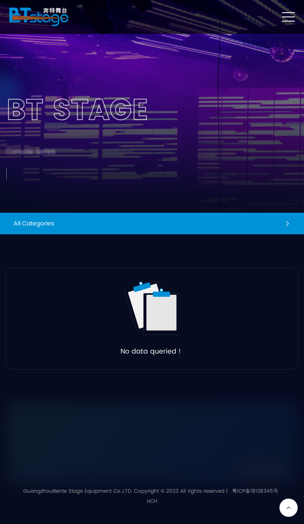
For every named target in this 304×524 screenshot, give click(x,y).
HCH (152, 501)
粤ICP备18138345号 (255, 491)
